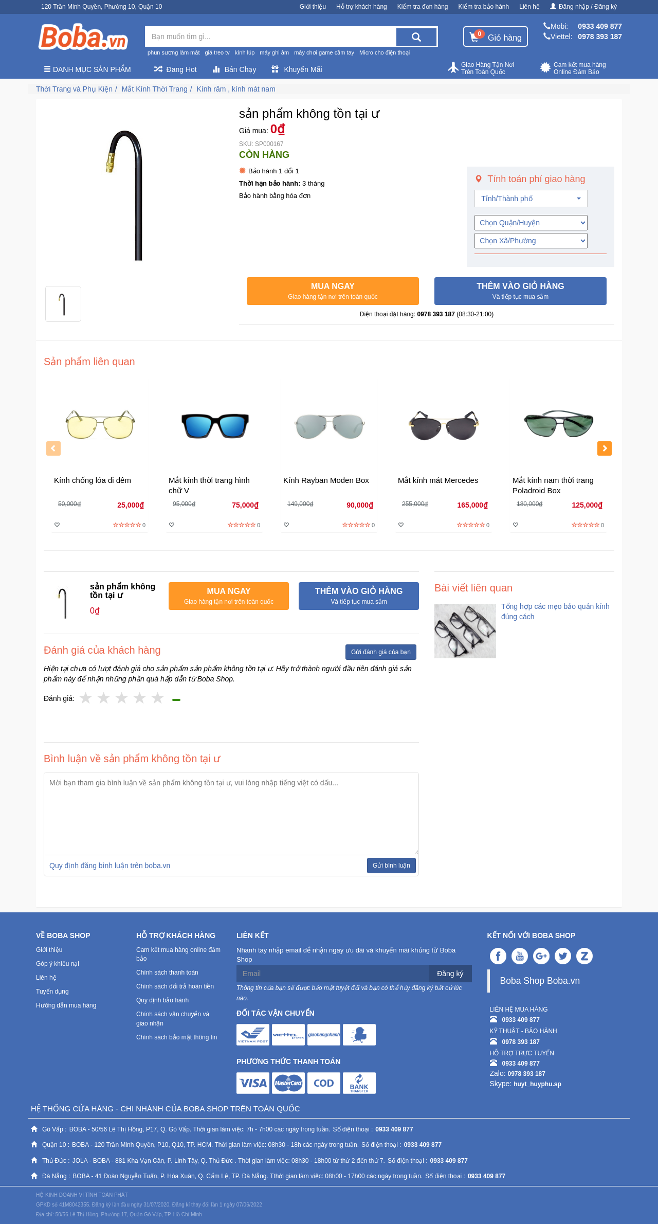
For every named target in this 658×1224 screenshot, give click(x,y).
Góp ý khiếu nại (57, 963)
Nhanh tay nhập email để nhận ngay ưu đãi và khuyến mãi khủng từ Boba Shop (345, 955)
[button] (333, 291)
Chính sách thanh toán (167, 972)
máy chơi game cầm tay (324, 52)
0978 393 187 (600, 36)
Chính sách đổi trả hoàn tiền (175, 986)
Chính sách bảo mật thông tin (176, 1037)
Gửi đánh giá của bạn (381, 652)
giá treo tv (217, 52)
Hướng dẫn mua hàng (66, 1005)
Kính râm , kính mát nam (236, 89)
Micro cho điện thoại (384, 52)
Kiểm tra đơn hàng (422, 6)
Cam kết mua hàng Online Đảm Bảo (573, 68)
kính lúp (245, 52)
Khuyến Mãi (296, 69)
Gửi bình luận (391, 865)
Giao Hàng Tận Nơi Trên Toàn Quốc (480, 68)
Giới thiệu (313, 6)
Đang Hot (175, 69)
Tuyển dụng (52, 991)
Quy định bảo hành (162, 1000)
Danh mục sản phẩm (87, 69)
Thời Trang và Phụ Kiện (74, 89)
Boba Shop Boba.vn (540, 981)
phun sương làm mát (173, 52)
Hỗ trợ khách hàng (361, 6)
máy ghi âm (274, 52)
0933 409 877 (600, 26)
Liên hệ (529, 6)
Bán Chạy (234, 69)
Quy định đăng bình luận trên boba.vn (109, 865)
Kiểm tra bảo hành (484, 6)
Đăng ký (450, 973)
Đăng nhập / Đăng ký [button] (583, 6)
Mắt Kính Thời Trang (155, 89)
